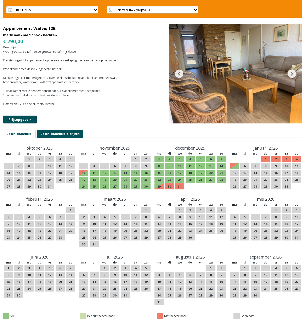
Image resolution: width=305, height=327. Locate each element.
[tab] (19, 134)
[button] (179, 73)
